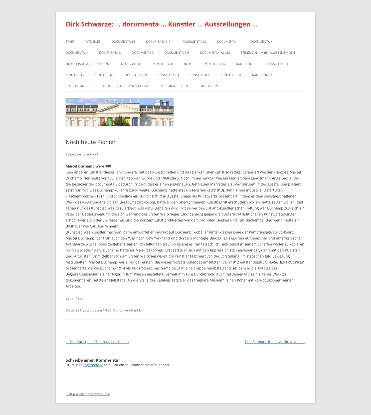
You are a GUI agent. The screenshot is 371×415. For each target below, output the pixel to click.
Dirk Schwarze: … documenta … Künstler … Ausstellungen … (162, 24)
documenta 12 (194, 42)
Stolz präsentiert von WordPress (88, 394)
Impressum (209, 86)
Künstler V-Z (262, 75)
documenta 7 (143, 52)
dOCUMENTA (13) (159, 42)
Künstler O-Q (168, 75)
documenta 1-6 (177, 52)
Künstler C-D (214, 64)
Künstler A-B (163, 64)
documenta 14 (123, 42)
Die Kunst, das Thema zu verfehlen (97, 341)
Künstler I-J (75, 75)
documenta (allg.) (215, 52)
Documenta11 (228, 42)
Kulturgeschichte (175, 86)
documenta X (261, 42)
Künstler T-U (231, 75)
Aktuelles (93, 42)
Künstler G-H (277, 64)
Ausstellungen (78, 86)
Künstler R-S (200, 75)
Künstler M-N (136, 75)
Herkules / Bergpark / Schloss (126, 86)
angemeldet (93, 364)
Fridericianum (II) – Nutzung (88, 64)
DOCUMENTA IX (77, 52)
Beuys (188, 64)
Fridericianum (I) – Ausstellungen (268, 52)
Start (70, 42)
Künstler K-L (104, 75)
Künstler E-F (246, 64)
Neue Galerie (131, 64)
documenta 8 (110, 52)
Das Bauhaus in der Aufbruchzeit (275, 341)
